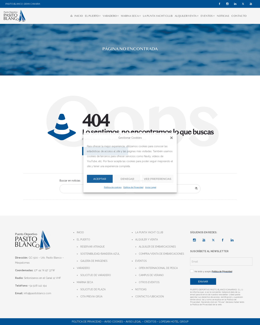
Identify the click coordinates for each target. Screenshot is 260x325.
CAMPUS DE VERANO (151, 275)
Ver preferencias (157, 178)
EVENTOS (141, 260)
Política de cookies (113, 187)
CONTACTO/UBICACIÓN (149, 296)
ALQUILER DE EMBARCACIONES (157, 246)
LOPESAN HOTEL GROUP (173, 321)
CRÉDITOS (150, 321)
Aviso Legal (150, 187)
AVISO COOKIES (113, 321)
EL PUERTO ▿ (93, 16)
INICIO (76, 16)
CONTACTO (238, 16)
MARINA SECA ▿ (131, 16)
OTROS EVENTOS (149, 282)
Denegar (127, 178)
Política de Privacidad (133, 187)
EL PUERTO (83, 239)
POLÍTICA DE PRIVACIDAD (86, 321)
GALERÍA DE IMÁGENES (93, 260)
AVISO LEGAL (133, 321)
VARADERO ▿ (111, 16)
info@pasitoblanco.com (37, 293)
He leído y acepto (211, 271)
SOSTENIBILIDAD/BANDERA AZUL (100, 253)
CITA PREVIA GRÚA (91, 296)
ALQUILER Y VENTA (146, 239)
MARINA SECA (85, 282)
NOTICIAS (223, 16)
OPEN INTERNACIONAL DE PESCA (158, 268)
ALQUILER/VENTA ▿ (187, 16)
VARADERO (83, 268)
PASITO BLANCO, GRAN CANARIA (22, 3)
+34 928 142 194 (38, 285)
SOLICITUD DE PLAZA (93, 289)
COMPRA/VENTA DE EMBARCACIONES (161, 253)
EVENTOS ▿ (208, 16)
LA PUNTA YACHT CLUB (158, 16)
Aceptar (99, 178)
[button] (171, 137)
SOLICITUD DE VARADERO (95, 275)
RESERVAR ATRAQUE (92, 246)
